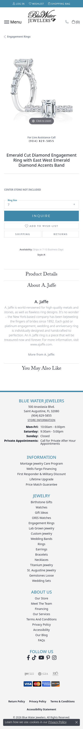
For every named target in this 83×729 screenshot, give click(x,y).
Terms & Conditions (62, 701)
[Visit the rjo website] (55, 674)
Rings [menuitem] (41, 544)
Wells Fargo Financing (41, 469)
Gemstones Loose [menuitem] (41, 575)
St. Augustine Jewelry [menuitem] (41, 570)
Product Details (41, 274)
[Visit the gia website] (43, 674)
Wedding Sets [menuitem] (41, 581)
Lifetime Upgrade (41, 479)
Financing (41, 609)
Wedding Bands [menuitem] (41, 539)
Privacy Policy (41, 624)
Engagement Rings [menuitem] (41, 523)
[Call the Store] (41, 415)
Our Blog (41, 635)
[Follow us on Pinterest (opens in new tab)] (48, 657)
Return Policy (16, 701)
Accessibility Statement (41, 709)
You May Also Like (41, 369)
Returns (61, 234)
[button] (19, 3)
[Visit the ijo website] (29, 674)
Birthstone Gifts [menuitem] (41, 502)
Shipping (22, 234)
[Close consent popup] (76, 722)
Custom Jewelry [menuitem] (41, 533)
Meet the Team (41, 604)
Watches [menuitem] (41, 507)
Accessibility (41, 630)
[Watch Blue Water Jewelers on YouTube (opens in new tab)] (41, 657)
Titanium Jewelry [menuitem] (41, 565)
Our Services (41, 614)
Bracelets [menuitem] (41, 554)
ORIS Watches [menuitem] (41, 518)
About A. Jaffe (41, 286)
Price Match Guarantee (41, 484)
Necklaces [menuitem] (42, 560)
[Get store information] (41, 420)
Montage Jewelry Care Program (41, 463)
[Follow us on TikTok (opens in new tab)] (34, 657)
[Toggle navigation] (12, 22)
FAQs (41, 640)
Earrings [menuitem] (41, 549)
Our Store (41, 598)
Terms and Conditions (41, 619)
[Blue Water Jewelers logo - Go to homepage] (41, 17)
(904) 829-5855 (41, 141)
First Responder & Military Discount (41, 474)
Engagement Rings (19, 36)
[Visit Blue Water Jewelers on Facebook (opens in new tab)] (28, 657)
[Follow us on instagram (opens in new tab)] (54, 657)
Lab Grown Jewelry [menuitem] (41, 528)
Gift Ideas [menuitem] (41, 513)
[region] (41, 88)
